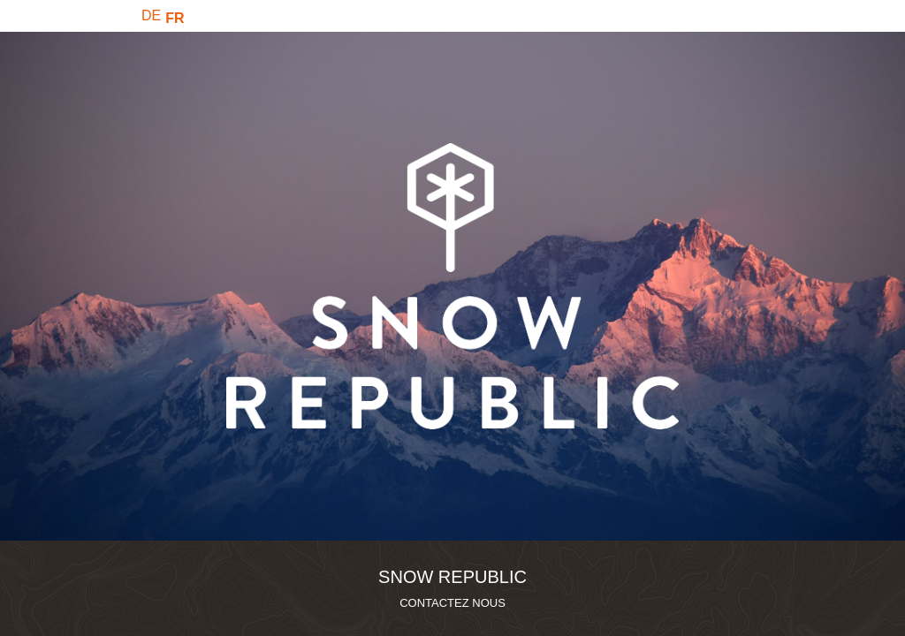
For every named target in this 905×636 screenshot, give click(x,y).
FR (174, 18)
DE (151, 15)
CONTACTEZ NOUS (452, 603)
